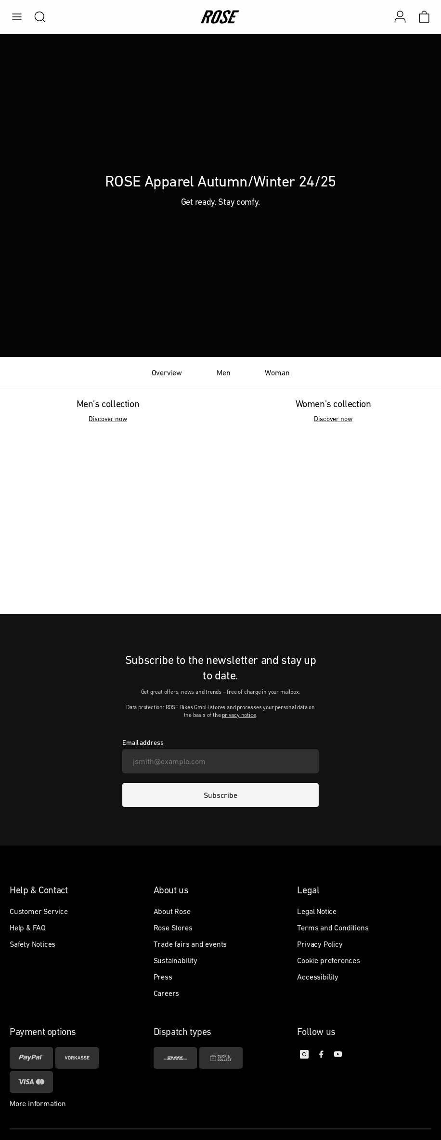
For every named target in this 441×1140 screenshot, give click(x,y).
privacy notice (239, 715)
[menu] (17, 17)
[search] (35, 17)
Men (223, 372)
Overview (167, 372)
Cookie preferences (328, 960)
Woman (277, 372)
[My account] (400, 17)
